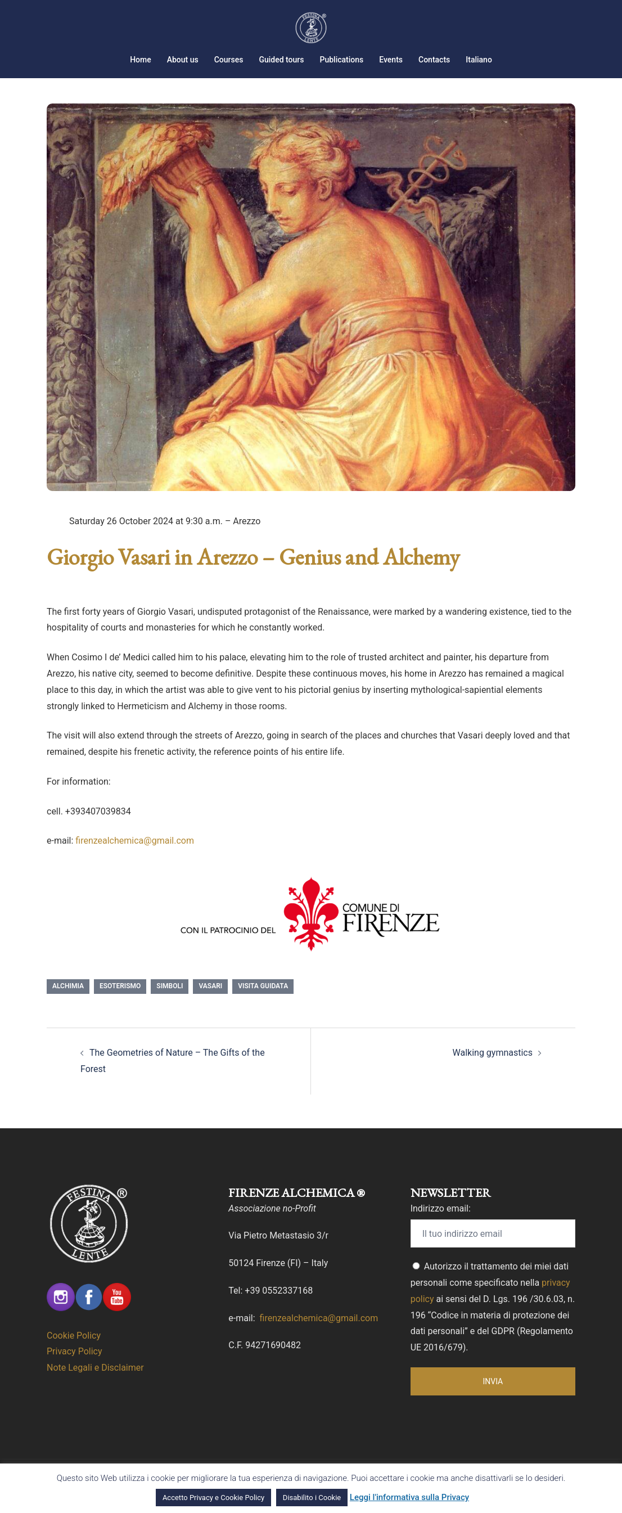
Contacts (434, 59)
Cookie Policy (74, 1349)
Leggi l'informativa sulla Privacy (409, 1497)
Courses (229, 59)
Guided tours (281, 59)
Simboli (169, 1000)
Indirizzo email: (441, 1222)
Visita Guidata (263, 1000)
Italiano (479, 59)
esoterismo (120, 1000)
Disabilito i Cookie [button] (312, 1497)
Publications (341, 59)
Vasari (210, 1000)
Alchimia (68, 1000)
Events (391, 59)
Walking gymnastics (493, 1066)
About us (183, 59)
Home (140, 59)
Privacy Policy (74, 1365)
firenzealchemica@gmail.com (134, 854)
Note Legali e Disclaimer (95, 1381)
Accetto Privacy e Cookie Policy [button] (213, 1497)
